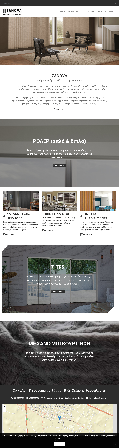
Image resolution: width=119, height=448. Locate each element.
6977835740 (34, 398)
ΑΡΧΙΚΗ (62, 11)
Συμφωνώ (59, 444)
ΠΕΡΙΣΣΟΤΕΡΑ (59, 109)
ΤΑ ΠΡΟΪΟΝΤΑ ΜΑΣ (88, 11)
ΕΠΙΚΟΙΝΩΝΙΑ (108, 11)
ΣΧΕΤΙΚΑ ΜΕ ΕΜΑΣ (73, 11)
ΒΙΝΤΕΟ (99, 11)
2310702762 (19, 398)
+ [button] (4, 406)
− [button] (4, 410)
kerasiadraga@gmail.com (98, 398)
